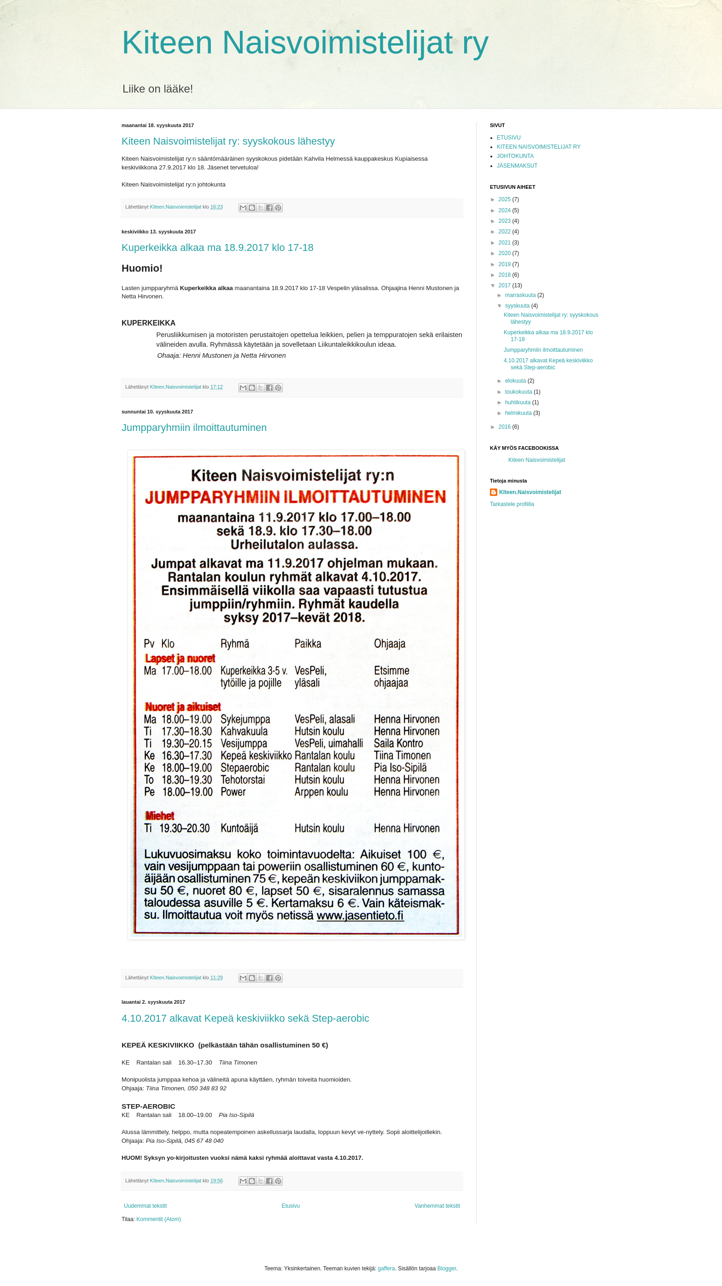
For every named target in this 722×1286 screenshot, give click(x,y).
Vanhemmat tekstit (437, 1206)
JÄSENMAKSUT (517, 166)
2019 (505, 264)
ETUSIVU (509, 137)
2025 (505, 199)
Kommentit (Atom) (158, 1219)
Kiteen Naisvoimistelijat (536, 460)
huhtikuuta (518, 402)
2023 (505, 221)
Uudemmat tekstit (145, 1206)
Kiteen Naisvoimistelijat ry (305, 42)
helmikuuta (519, 413)
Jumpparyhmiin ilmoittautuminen (194, 427)
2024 (505, 210)
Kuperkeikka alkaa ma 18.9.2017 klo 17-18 (218, 247)
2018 (505, 275)
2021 (505, 242)
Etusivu (291, 1206)
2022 (505, 231)
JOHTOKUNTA (515, 156)
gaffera (386, 1268)
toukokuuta (519, 392)
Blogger (446, 1268)
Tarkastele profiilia (512, 504)
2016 (505, 427)
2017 (505, 285)
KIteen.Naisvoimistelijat (530, 492)
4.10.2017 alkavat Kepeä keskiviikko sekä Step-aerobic (245, 1018)
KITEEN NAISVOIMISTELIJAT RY (539, 147)
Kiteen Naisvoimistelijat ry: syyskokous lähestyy (228, 141)
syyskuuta (518, 306)
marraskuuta (521, 295)
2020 (505, 253)
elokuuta (516, 381)
